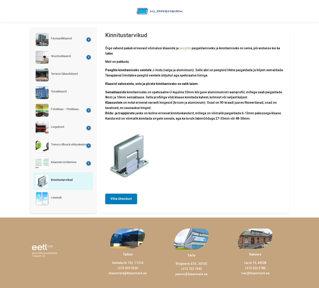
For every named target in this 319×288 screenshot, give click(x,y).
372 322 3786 (256, 268)
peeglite (185, 48)
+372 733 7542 (191, 269)
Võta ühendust (121, 198)
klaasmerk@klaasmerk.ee (128, 273)
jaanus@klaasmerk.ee (191, 274)
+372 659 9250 (127, 268)
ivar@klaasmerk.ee (255, 273)
